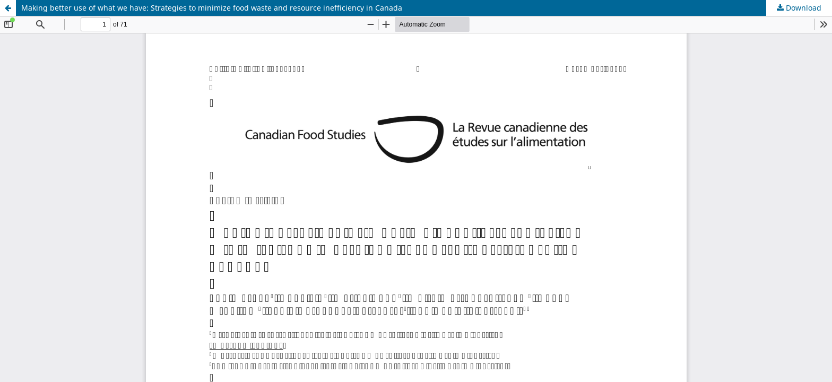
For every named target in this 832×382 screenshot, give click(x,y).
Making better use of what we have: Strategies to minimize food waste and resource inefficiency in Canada (211, 8)
